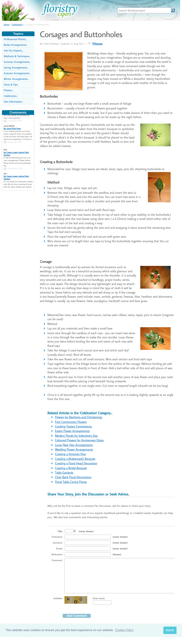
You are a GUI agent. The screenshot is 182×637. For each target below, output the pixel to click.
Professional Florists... (15, 39)
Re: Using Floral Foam (12, 123)
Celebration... (11, 96)
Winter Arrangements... (16, 79)
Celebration (17, 24)
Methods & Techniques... (17, 56)
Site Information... (13, 101)
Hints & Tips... (11, 84)
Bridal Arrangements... (16, 45)
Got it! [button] (170, 630)
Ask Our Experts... (13, 50)
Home (6, 24)
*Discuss (97, 43)
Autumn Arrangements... (17, 73)
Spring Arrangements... (16, 67)
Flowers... (8, 90)
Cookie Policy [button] (124, 630)
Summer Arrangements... (17, 62)
